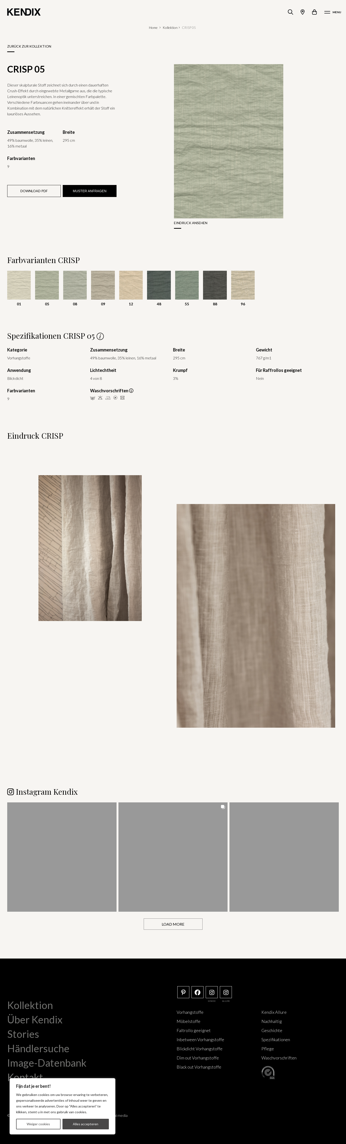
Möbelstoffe (188, 1021)
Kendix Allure (274, 1012)
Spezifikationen (275, 1039)
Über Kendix (34, 1020)
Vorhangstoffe (190, 1012)
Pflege (267, 1048)
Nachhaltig (271, 1021)
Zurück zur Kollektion (29, 46)
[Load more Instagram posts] (173, 924)
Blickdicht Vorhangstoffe (199, 1048)
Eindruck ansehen (190, 223)
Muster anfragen (89, 191)
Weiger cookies (38, 1124)
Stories (23, 1034)
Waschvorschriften (279, 1057)
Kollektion (170, 27)
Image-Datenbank (46, 1063)
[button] (62, 857)
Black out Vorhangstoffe (199, 1067)
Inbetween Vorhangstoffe (200, 1039)
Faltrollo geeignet (194, 1030)
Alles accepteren (85, 1124)
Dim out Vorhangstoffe (198, 1057)
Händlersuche (38, 1048)
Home (153, 27)
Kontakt (25, 1077)
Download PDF (34, 191)
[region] (62, 1106)
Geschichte (271, 1030)
